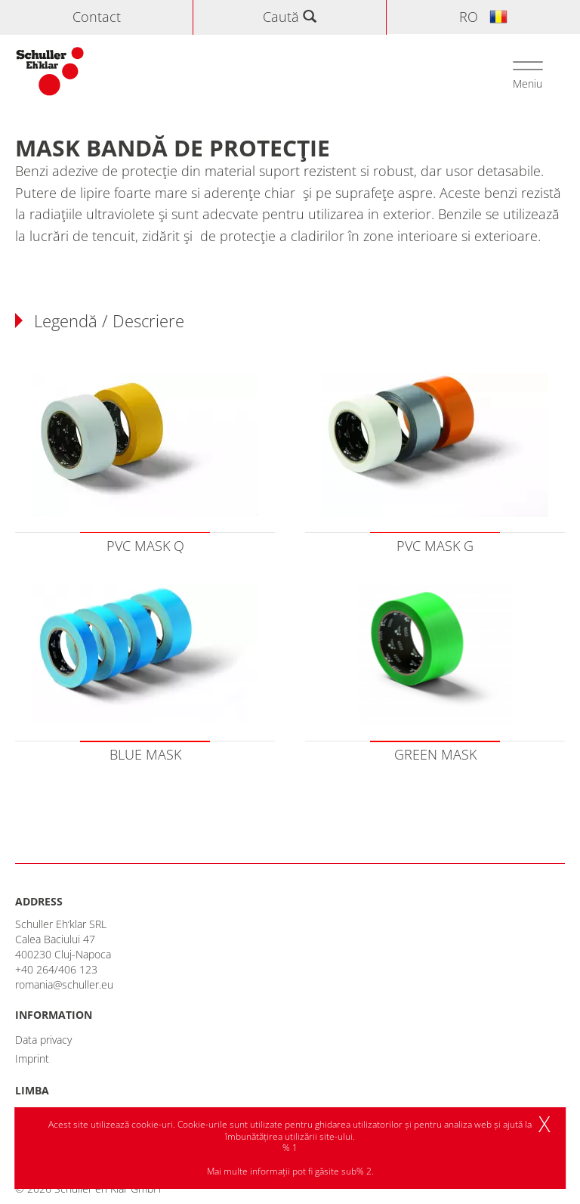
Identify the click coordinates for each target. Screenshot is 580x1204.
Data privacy (43, 1039)
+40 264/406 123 (56, 969)
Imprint (32, 1058)
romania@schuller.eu (64, 984)
